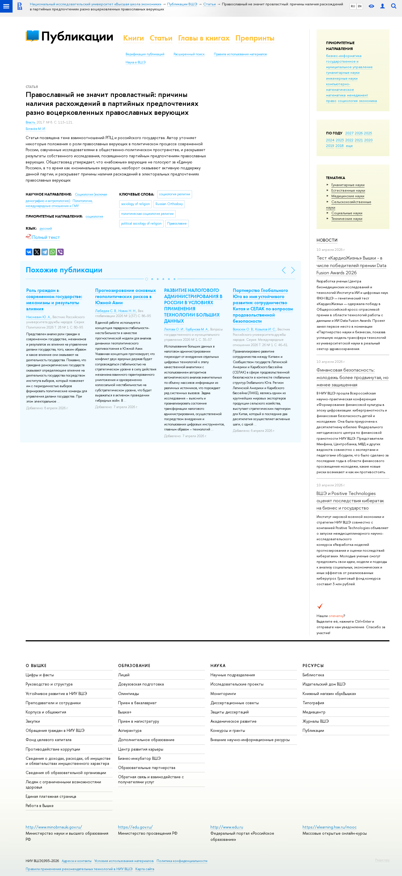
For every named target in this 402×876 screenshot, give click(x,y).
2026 (359, 132)
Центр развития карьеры (140, 749)
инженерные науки (342, 78)
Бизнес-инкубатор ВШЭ (139, 758)
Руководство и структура (49, 684)
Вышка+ (125, 712)
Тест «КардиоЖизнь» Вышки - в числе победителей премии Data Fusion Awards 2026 (351, 265)
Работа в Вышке (40, 805)
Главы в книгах (204, 38)
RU (353, 6)
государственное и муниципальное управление (349, 64)
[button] (146, 279)
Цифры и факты (40, 674)
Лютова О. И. (174, 329)
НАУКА (218, 665)
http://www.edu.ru (226, 827)
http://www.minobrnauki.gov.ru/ (54, 827)
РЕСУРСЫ (313, 665)
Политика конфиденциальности (182, 860)
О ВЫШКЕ (36, 665)
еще (349, 145)
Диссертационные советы (234, 702)
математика (336, 94)
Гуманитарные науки (348, 184)
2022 (349, 139)
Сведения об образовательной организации (66, 772)
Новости (327, 240)
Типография (313, 702)
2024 (330, 139)
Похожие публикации (64, 270)
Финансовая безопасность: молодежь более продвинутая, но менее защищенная (353, 377)
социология (348, 100)
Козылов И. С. (265, 329)
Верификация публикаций (145, 54)
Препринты (254, 38)
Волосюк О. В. (243, 329)
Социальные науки (346, 212)
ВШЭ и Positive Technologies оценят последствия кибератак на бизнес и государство (350, 500)
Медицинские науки (347, 195)
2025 (368, 132)
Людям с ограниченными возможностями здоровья (63, 784)
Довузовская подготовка (141, 684)
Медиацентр (314, 712)
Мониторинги (223, 693)
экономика (368, 100)
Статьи (161, 38)
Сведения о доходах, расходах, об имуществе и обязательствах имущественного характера (68, 761)
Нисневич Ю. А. (38, 317)
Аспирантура (130, 730)
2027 (349, 132)
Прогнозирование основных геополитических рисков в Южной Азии (125, 296)
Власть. (31, 122)
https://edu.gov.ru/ (135, 827)
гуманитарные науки (343, 72)
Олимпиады (128, 693)
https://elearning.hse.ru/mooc (329, 827)
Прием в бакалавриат (137, 702)
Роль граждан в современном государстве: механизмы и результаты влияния (54, 299)
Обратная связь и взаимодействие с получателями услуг (151, 779)
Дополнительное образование (146, 739)
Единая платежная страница (51, 796)
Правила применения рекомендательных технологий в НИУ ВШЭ (79, 869)
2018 (340, 145)
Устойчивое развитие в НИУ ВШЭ (56, 693)
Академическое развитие (233, 721)
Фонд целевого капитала (48, 739)
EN (360, 6)
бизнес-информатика (344, 55)
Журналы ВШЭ (316, 721)
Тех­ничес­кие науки (346, 218)
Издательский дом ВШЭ (324, 684)
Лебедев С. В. (106, 311)
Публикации (77, 35)
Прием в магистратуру (138, 721)
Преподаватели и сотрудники (53, 702)
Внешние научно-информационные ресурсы (250, 739)
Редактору (382, 860)
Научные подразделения (232, 674)
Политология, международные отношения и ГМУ (59, 203)
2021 (359, 139)
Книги (133, 38)
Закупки (33, 721)
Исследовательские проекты (237, 684)
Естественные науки (348, 190)
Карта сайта (144, 869)
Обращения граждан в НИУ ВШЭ (55, 730)
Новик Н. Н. (127, 311)
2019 (330, 145)
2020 (368, 139)
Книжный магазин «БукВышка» (329, 693)
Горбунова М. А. (197, 329)
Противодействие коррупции (53, 749)
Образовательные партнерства (146, 767)
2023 (340, 139)
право (331, 100)
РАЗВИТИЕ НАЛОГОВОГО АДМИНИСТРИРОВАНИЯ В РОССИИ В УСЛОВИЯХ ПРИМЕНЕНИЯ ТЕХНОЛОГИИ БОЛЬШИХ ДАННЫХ (193, 305)
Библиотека (313, 674)
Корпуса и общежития (46, 712)
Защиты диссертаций (229, 712)
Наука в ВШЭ (135, 62)
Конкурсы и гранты (227, 730)
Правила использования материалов (240, 54)
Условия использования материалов (124, 860)
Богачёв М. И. (36, 129)
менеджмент (357, 94)
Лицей (124, 674)
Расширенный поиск (189, 54)
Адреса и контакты (77, 860)
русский (46, 228)
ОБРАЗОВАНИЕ (134, 665)
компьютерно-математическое (340, 86)
